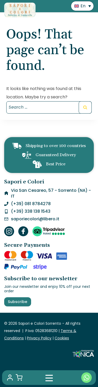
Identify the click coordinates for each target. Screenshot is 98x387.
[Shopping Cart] (19, 377)
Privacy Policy (39, 338)
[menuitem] (82, 6)
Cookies (62, 338)
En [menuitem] (82, 6)
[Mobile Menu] (49, 377)
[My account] (10, 377)
